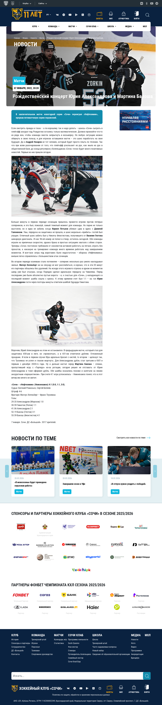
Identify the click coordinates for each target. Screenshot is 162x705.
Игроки (35, 643)
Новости (134, 639)
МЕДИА (136, 635)
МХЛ (145, 26)
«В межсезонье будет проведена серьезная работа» (30, 484)
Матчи (19, 491)
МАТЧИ (58, 635)
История (14, 639)
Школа (95, 639)
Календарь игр (60, 639)
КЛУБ (14, 635)
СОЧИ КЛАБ (75, 635)
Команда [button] (53, 26)
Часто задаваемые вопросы (104, 647)
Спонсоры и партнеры (20, 643)
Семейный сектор (75, 658)
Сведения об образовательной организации (111, 654)
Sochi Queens (73, 643)
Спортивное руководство (42, 654)
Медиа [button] (128, 26)
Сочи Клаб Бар (74, 661)
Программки (136, 650)
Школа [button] (111, 26)
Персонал (36, 647)
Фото (133, 643)
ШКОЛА (97, 635)
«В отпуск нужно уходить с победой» (128, 484)
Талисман (36, 650)
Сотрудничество (18, 647)
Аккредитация (137, 654)
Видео (133, 647)
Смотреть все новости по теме (134, 437)
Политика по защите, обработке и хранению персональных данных (81, 695)
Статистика (59, 643)
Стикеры (72, 650)
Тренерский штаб (39, 639)
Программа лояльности (78, 639)
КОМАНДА (38, 635)
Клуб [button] (34, 26)
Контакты (15, 654)
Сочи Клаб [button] (91, 26)
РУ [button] (47, 15)
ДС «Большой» (17, 650)
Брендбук (135, 658)
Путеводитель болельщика (79, 654)
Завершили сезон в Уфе (74, 484)
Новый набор (98, 650)
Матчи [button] (71, 26)
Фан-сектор (73, 647)
